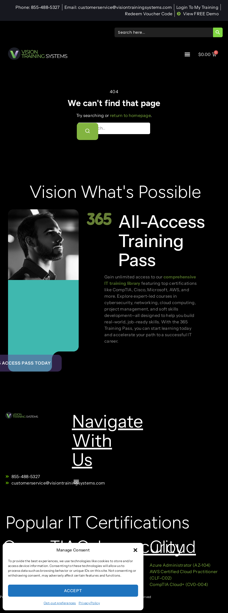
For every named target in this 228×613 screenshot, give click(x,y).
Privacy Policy (89, 603)
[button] (135, 550)
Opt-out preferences (60, 603)
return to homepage (130, 115)
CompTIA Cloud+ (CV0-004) (179, 584)
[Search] (87, 131)
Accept (73, 590)
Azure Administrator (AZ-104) (180, 565)
